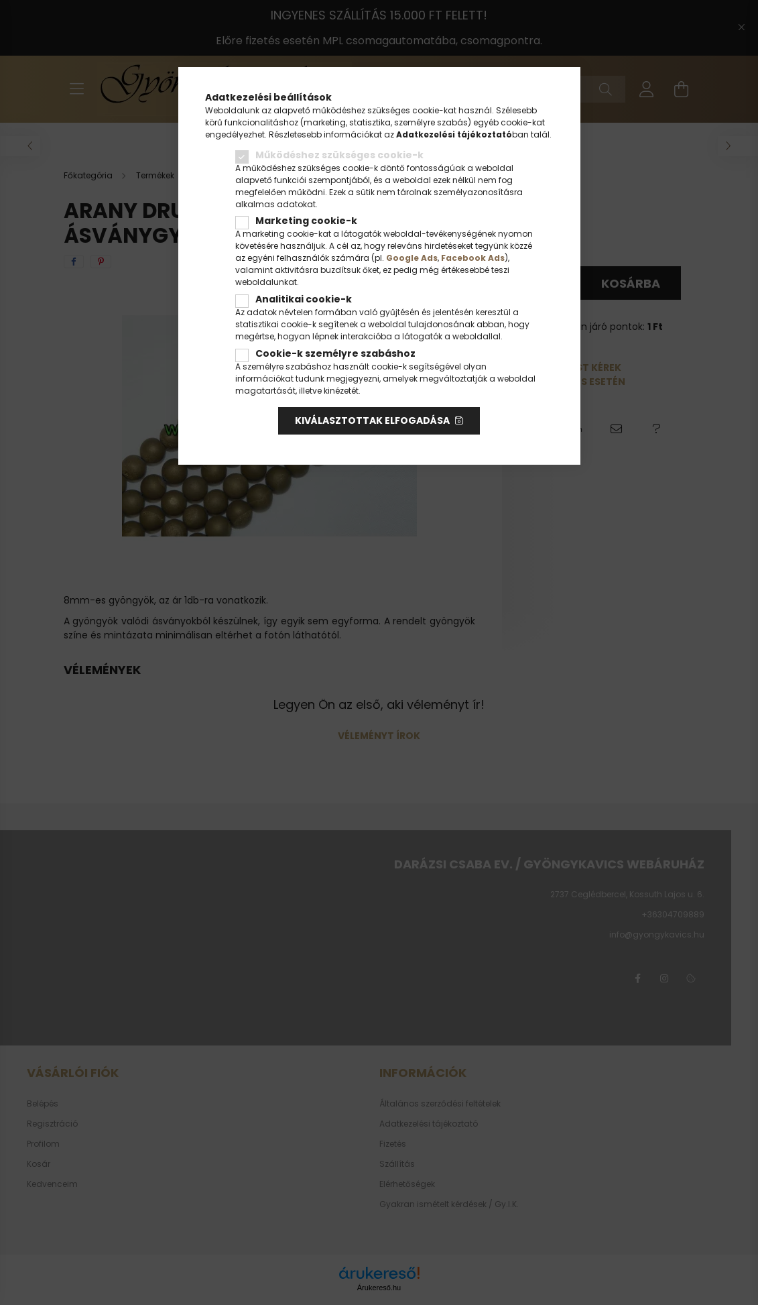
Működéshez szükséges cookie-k (339, 155)
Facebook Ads (473, 258)
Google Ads (412, 258)
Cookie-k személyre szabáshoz (335, 353)
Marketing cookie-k (306, 220)
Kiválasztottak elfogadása (372, 420)
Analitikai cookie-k (303, 299)
